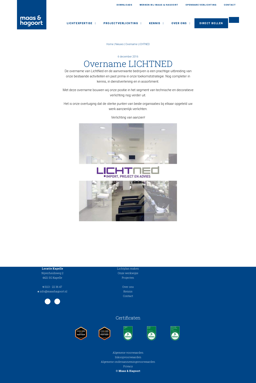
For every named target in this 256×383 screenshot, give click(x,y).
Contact (230, 5)
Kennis (154, 23)
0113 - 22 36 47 (52, 286)
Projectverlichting (121, 23)
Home (109, 44)
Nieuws (119, 44)
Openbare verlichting (201, 5)
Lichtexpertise (79, 23)
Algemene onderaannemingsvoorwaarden (128, 361)
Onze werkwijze (128, 273)
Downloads (124, 5)
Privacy (128, 366)
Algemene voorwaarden (128, 352)
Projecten (128, 277)
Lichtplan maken (128, 268)
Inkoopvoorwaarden (128, 357)
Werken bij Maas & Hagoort (159, 5)
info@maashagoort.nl (52, 291)
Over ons (179, 23)
